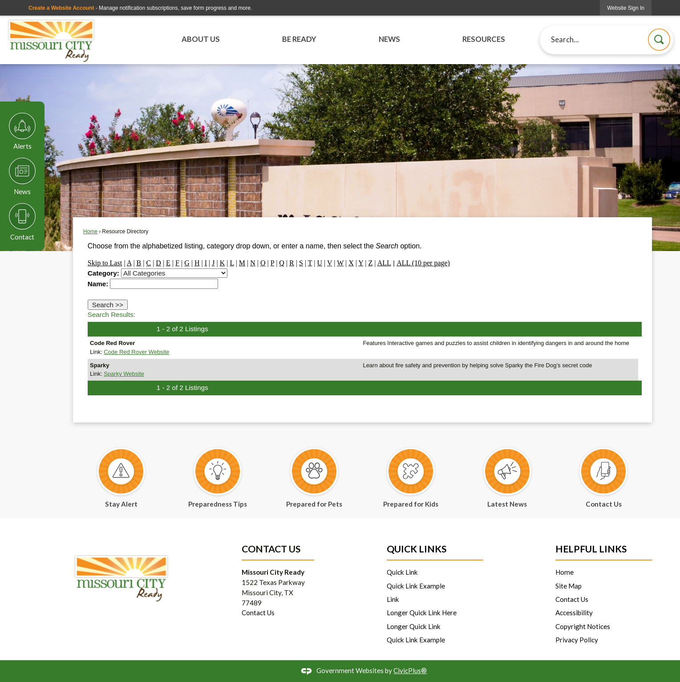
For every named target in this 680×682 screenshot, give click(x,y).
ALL (384, 263)
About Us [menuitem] (201, 39)
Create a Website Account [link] (61, 8)
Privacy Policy (576, 640)
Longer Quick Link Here (422, 613)
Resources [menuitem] (483, 39)
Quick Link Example (416, 586)
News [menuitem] (389, 39)
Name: (98, 284)
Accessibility (574, 613)
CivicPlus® (410, 670)
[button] (659, 39)
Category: (103, 273)
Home (90, 231)
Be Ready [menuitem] (299, 39)
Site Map (568, 586)
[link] (626, 8)
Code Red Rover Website (136, 352)
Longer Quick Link (414, 626)
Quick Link (402, 572)
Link (393, 599)
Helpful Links (591, 549)
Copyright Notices (582, 626)
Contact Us (258, 613)
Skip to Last (105, 263)
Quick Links (416, 549)
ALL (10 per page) (423, 263)
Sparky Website (124, 373)
